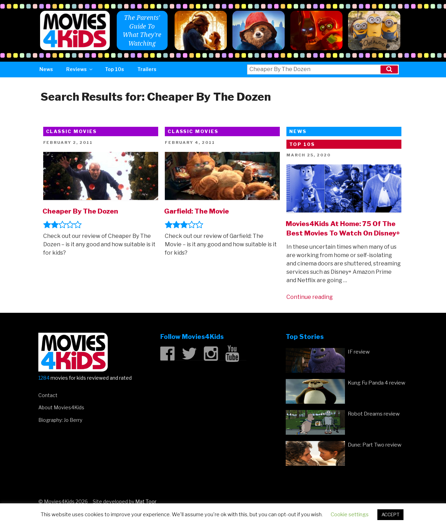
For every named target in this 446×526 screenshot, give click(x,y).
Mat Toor (145, 501)
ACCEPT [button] (390, 514)
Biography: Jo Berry (60, 420)
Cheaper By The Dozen (80, 211)
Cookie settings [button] (350, 514)
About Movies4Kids (61, 407)
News (46, 69)
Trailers (146, 69)
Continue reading (309, 297)
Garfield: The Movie (196, 211)
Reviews (79, 69)
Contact (47, 395)
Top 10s (114, 69)
